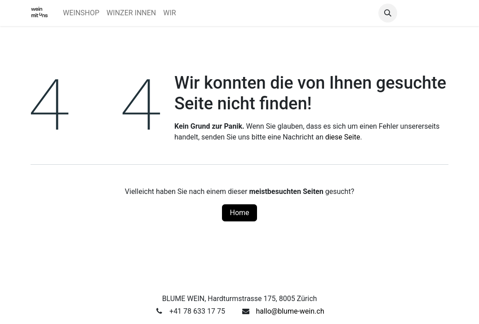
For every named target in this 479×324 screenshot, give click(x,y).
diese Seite (342, 137)
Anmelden (424, 13)
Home (239, 212)
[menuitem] (81, 13)
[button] (387, 13)
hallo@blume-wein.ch (290, 311)
